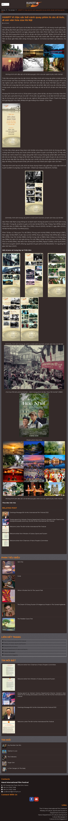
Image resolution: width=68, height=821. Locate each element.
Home (3, 10)
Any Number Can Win (14, 745)
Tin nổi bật (11, 10)
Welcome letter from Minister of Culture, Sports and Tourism (28, 533)
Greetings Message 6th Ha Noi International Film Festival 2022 (29, 512)
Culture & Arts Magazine (11, 655)
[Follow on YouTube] (36, 799)
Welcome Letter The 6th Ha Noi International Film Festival (28, 526)
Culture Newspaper (9, 652)
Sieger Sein (11, 762)
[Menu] (5, 4)
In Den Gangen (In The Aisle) (16, 768)
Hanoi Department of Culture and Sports (15, 649)
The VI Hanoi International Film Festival (15, 641)
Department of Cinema (11, 646)
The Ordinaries (12, 757)
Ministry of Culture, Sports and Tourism (15, 644)
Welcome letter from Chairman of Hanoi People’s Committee (29, 540)
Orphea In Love (12, 751)
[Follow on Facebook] (31, 799)
